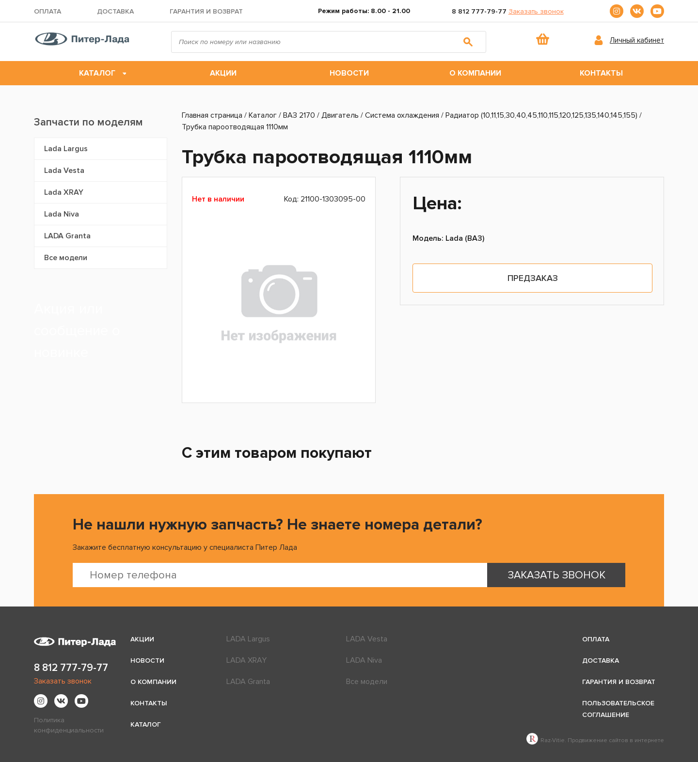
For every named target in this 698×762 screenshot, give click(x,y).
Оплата (47, 11)
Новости (349, 73)
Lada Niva (61, 214)
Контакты (601, 73)
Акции (223, 73)
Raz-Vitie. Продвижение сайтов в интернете (595, 740)
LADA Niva (364, 660)
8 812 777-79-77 (479, 11)
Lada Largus (66, 149)
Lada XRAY (63, 192)
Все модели (65, 258)
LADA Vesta (366, 639)
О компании (475, 73)
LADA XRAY (246, 660)
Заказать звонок (536, 11)
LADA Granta (67, 236)
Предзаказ (533, 278)
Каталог (97, 73)
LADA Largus (248, 639)
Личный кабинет (637, 40)
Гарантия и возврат (206, 11)
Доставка (115, 11)
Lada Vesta (64, 170)
